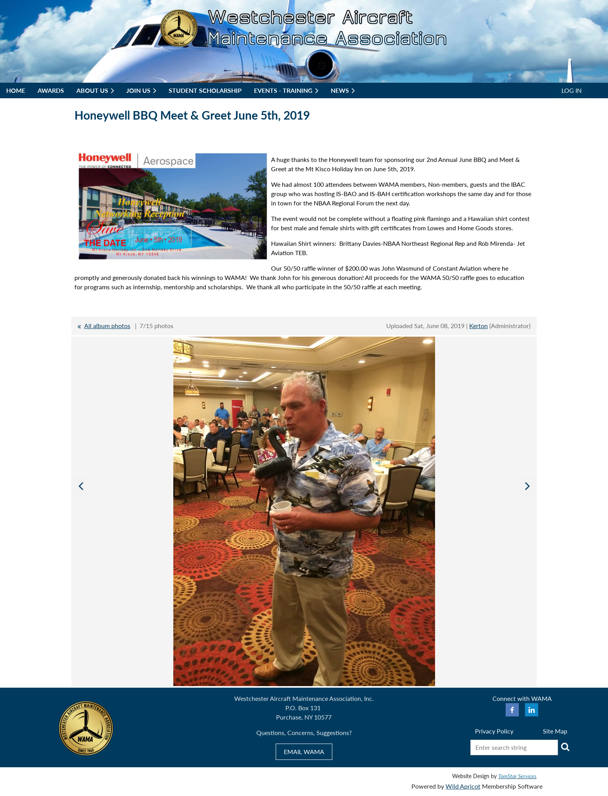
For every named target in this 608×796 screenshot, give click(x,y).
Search (565, 747)
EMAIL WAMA (304, 751)
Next (527, 485)
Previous (80, 485)
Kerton (478, 325)
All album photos (107, 325)
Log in (571, 90)
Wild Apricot (463, 786)
